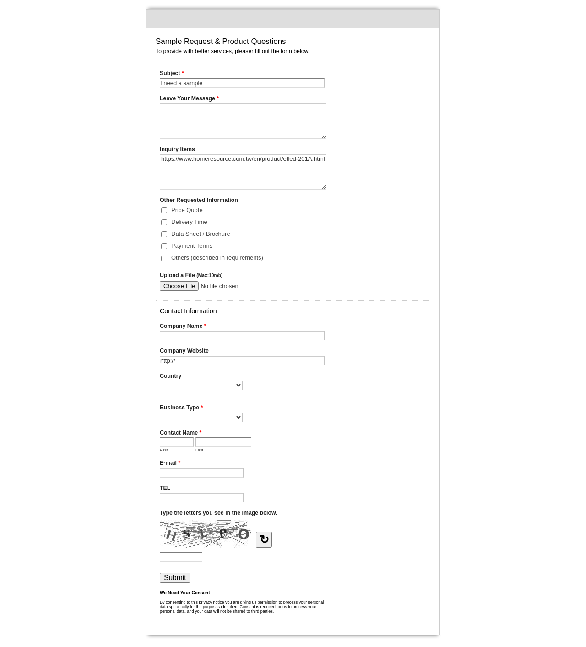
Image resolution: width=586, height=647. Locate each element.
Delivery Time (189, 221)
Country (170, 376)
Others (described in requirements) (217, 257)
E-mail (170, 464)
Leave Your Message (189, 99)
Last (199, 450)
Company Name (183, 327)
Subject (172, 74)
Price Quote (187, 210)
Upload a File (191, 275)
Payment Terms (191, 245)
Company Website (184, 351)
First (164, 450)
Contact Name (180, 434)
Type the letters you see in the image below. (218, 513)
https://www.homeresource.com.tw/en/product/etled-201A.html (243, 172)
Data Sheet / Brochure (200, 233)
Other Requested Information (199, 200)
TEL (165, 488)
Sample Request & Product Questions (293, 19)
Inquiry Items (177, 149)
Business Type (181, 408)
